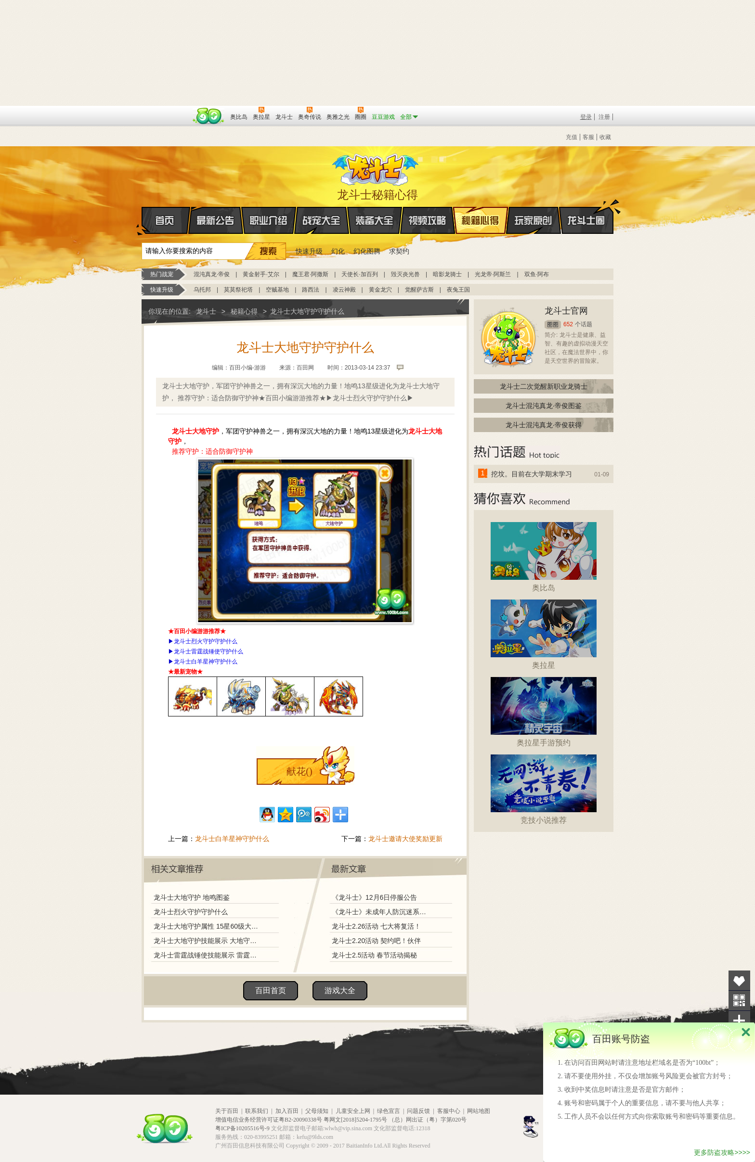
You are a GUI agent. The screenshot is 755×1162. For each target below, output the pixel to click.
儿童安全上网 (353, 1111)
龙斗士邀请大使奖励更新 (405, 839)
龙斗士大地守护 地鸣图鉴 (192, 897)
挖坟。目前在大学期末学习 (531, 474)
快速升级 (309, 251)
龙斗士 (376, 167)
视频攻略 (427, 220)
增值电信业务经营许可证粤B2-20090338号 (268, 1119)
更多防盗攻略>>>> (722, 1152)
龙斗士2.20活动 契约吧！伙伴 (376, 941)
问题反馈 (418, 1111)
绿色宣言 (388, 1111)
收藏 (605, 137)
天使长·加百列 (359, 274)
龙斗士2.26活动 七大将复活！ (376, 926)
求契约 (399, 251)
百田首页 (270, 990)
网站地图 (478, 1111)
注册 (604, 117)
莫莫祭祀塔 (238, 289)
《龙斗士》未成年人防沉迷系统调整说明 (382, 912)
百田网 (208, 116)
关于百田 (226, 1111)
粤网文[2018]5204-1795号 (355, 1119)
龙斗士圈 (586, 211)
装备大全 (374, 220)
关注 (739, 1000)
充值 (571, 137)
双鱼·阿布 (536, 274)
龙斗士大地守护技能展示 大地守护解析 (207, 941)
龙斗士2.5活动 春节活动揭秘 (374, 955)
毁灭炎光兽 (405, 274)
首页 (142, 221)
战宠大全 (321, 220)
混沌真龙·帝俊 (212, 274)
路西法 (310, 289)
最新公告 (215, 220)
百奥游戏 (166, 110)
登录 (586, 117)
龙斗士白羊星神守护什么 (205, 661)
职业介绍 (268, 220)
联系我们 (256, 1111)
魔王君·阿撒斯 (310, 274)
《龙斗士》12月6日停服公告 (374, 897)
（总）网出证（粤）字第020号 (428, 1119)
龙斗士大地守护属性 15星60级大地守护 (207, 926)
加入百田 (287, 1111)
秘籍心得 (480, 220)
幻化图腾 (366, 251)
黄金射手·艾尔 (261, 274)
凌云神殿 (344, 289)
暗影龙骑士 (447, 274)
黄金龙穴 (380, 289)
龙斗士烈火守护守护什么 (205, 641)
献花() (299, 771)
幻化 (338, 251)
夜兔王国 (458, 289)
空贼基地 (277, 289)
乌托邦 (202, 289)
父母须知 (316, 1111)
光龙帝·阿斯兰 (493, 274)
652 (568, 324)
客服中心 (448, 1111)
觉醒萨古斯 (419, 289)
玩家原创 (533, 220)
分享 (739, 1021)
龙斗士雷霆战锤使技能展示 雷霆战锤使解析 (207, 955)
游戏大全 (340, 990)
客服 (588, 137)
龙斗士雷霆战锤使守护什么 (208, 651)
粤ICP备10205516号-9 (242, 1128)
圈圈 (553, 324)
